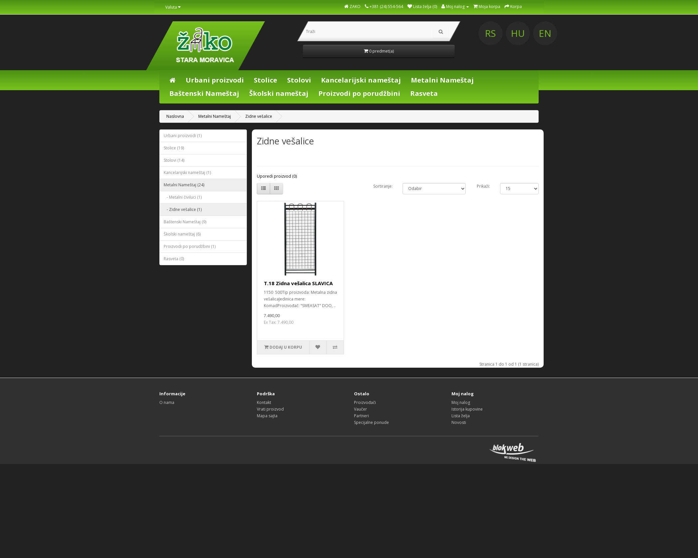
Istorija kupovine (467, 409)
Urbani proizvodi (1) (183, 135)
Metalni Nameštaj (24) (184, 185)
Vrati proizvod (270, 409)
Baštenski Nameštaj (204, 93)
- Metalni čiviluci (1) (183, 197)
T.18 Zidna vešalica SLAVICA (298, 283)
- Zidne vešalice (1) (183, 209)
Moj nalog (460, 402)
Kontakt (264, 402)
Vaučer (360, 409)
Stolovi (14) (174, 160)
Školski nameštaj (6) (182, 234)
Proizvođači (365, 402)
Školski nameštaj (278, 93)
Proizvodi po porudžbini (359, 93)
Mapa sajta (267, 416)
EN (606, 33)
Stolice (265, 80)
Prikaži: (483, 186)
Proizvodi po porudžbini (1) (190, 246)
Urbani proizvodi (215, 80)
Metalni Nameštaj (442, 80)
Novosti (458, 422)
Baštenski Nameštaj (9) (185, 222)
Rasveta (424, 93)
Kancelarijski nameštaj (361, 80)
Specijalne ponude (371, 422)
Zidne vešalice (258, 116)
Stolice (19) (174, 148)
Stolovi (299, 80)
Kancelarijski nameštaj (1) (187, 172)
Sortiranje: (383, 186)
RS (554, 33)
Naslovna (175, 116)
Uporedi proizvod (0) (277, 176)
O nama (166, 402)
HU (580, 33)
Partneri (361, 416)
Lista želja (460, 416)
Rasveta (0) (174, 259)
